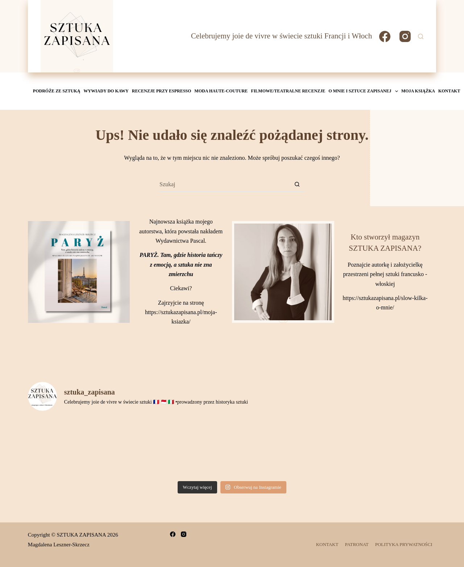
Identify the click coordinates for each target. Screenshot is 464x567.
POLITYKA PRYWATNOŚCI (403, 544)
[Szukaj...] (225, 184)
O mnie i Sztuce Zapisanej (363, 91)
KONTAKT (449, 90)
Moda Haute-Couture (221, 90)
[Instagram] (405, 36)
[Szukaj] (420, 36)
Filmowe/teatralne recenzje (288, 90)
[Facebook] (384, 36)
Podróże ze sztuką (56, 90)
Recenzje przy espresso (161, 90)
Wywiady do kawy (106, 90)
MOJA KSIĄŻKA (418, 90)
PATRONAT (356, 544)
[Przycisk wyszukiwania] (297, 184)
